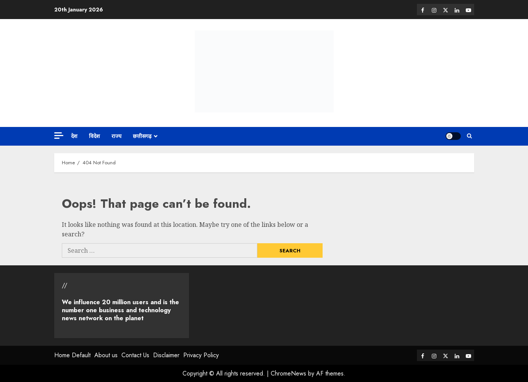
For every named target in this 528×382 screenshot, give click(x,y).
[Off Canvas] (58, 135)
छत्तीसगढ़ (142, 136)
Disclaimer (166, 355)
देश (74, 136)
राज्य (116, 136)
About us (106, 355)
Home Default (72, 355)
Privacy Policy (201, 355)
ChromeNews (288, 373)
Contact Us (135, 355)
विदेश (94, 136)
